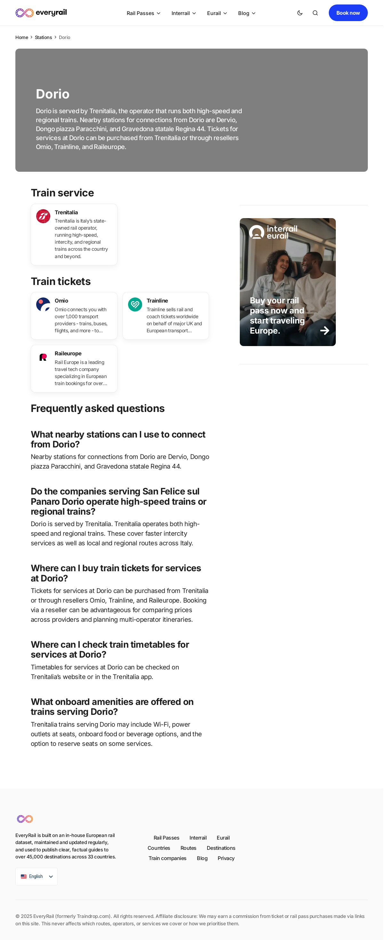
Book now (348, 13)
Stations (43, 37)
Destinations (221, 848)
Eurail (223, 837)
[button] (300, 12)
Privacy (226, 858)
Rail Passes (167, 837)
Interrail (198, 837)
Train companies (168, 858)
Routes (189, 848)
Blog (202, 858)
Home (21, 37)
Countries (159, 848)
